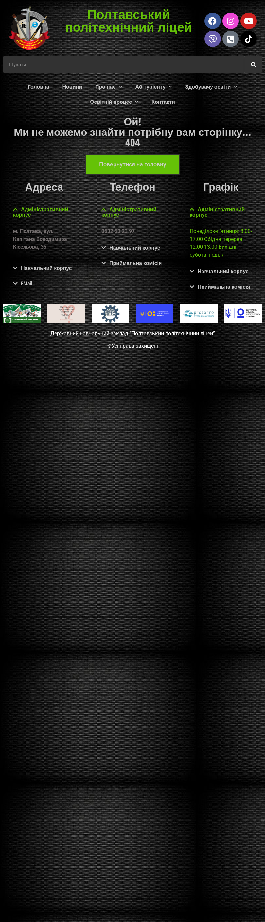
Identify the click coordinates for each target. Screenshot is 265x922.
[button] (44, 212)
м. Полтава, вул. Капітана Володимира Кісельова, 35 (40, 239)
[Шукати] (253, 64)
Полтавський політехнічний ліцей (128, 20)
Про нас (108, 87)
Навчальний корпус (46, 268)
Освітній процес (114, 102)
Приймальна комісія (135, 263)
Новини (72, 86)
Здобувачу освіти (211, 87)
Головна (38, 86)
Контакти (163, 101)
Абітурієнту (153, 87)
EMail (26, 283)
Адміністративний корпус (40, 212)
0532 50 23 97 (118, 231)
